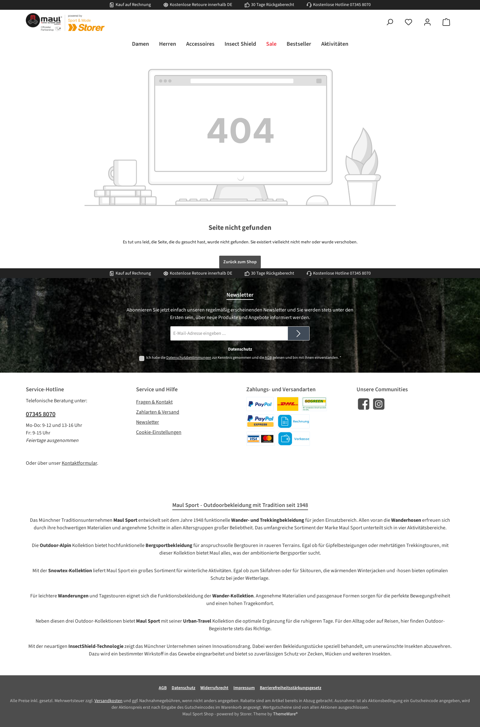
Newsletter (147, 422)
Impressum (244, 688)
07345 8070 (360, 5)
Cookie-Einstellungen (158, 432)
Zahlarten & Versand (157, 412)
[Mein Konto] (427, 22)
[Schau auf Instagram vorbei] (379, 404)
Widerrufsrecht (214, 688)
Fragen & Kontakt (154, 401)
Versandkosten (108, 701)
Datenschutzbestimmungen (188, 357)
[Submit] (299, 333)
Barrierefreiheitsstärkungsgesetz (290, 688)
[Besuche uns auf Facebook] (364, 404)
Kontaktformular (79, 463)
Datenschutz (183, 688)
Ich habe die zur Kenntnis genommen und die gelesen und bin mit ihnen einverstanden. (243, 357)
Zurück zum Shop (240, 262)
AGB (268, 357)
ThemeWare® (285, 714)
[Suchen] (389, 22)
